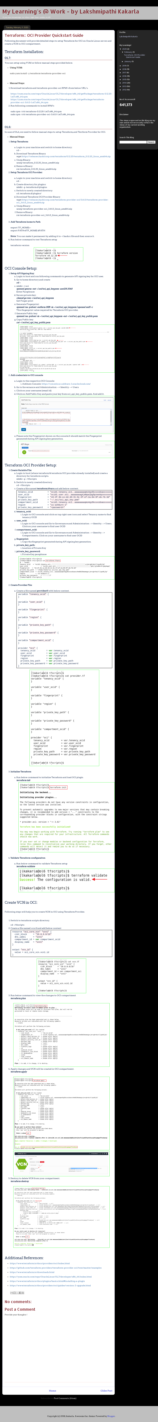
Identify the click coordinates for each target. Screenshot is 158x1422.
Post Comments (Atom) (65, 1398)
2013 (124, 86)
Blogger (111, 1416)
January (128, 61)
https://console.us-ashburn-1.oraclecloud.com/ (66, 384)
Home (52, 1390)
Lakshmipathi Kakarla (129, 36)
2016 (124, 76)
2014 (124, 83)
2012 (124, 90)
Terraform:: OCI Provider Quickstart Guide (134, 56)
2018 (124, 69)
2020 (124, 49)
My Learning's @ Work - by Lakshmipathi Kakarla (70, 11)
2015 (124, 79)
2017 (124, 72)
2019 (124, 66)
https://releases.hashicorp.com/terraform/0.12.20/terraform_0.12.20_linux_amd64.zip (66, 156)
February (128, 52)
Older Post (106, 1390)
